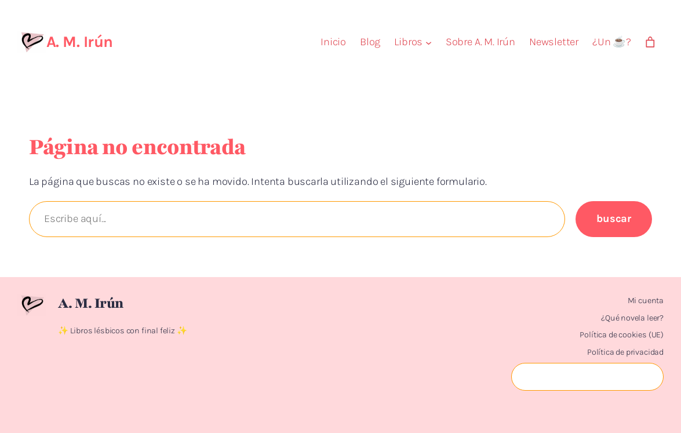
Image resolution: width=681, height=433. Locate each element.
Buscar (613, 218)
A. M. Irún (79, 41)
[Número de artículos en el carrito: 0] (650, 42)
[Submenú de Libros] (428, 42)
